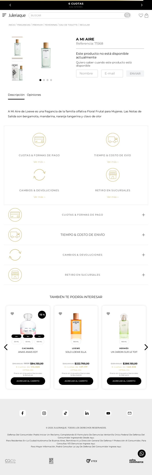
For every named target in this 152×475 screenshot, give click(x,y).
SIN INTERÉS (76, 5)
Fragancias (23, 25)
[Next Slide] (141, 5)
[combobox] (80, 16)
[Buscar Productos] (127, 15)
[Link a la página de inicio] (11, 25)
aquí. (92, 438)
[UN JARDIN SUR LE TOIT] (76, 347)
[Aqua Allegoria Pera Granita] (124, 347)
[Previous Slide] (10, 5)
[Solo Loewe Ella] (28, 347)
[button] (39, 162)
